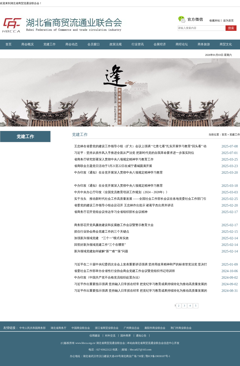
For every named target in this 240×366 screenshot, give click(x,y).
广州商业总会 (131, 327)
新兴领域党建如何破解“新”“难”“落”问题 (101, 251)
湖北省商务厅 (58, 327)
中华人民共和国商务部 (32, 327)
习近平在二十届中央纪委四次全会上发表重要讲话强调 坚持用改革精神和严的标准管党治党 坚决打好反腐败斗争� (140, 265)
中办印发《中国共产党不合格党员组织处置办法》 (107, 277)
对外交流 (110, 335)
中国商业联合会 (81, 327)
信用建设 (94, 335)
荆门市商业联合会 (181, 327)
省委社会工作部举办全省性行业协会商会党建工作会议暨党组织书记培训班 (124, 271)
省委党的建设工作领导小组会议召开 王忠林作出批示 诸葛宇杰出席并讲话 (123, 205)
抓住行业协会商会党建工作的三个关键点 (101, 231)
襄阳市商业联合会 (154, 327)
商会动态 (71, 44)
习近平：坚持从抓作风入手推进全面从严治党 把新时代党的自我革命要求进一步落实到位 (134, 152)
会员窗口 (93, 44)
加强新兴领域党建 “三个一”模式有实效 (101, 238)
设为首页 (228, 20)
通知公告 (141, 335)
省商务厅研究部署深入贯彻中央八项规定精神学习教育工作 (114, 159)
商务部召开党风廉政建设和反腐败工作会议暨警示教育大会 (114, 225)
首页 (8, 44)
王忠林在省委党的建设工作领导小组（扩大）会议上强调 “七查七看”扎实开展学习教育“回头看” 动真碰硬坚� (140, 147)
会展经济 (160, 44)
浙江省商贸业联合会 (106, 327)
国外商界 (125, 335)
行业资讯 (138, 44)
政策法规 (116, 44)
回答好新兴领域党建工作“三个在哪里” (100, 244)
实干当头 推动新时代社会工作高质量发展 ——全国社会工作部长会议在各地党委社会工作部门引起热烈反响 (140, 199)
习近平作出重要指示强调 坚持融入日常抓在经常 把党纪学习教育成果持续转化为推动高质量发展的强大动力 (140, 284)
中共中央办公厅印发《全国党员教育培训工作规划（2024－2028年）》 (121, 192)
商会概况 (27, 44)
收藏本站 (214, 20)
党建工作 (49, 44)
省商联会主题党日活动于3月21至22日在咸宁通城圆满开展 (113, 166)
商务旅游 (204, 44)
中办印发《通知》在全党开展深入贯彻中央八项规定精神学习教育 (118, 172)
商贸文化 (226, 44)
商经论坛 (182, 44)
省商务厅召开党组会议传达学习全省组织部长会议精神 (110, 212)
